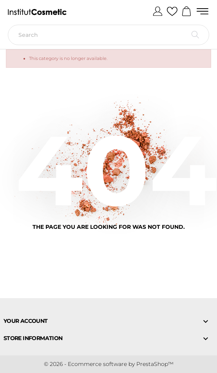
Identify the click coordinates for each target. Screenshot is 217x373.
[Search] (108, 35)
